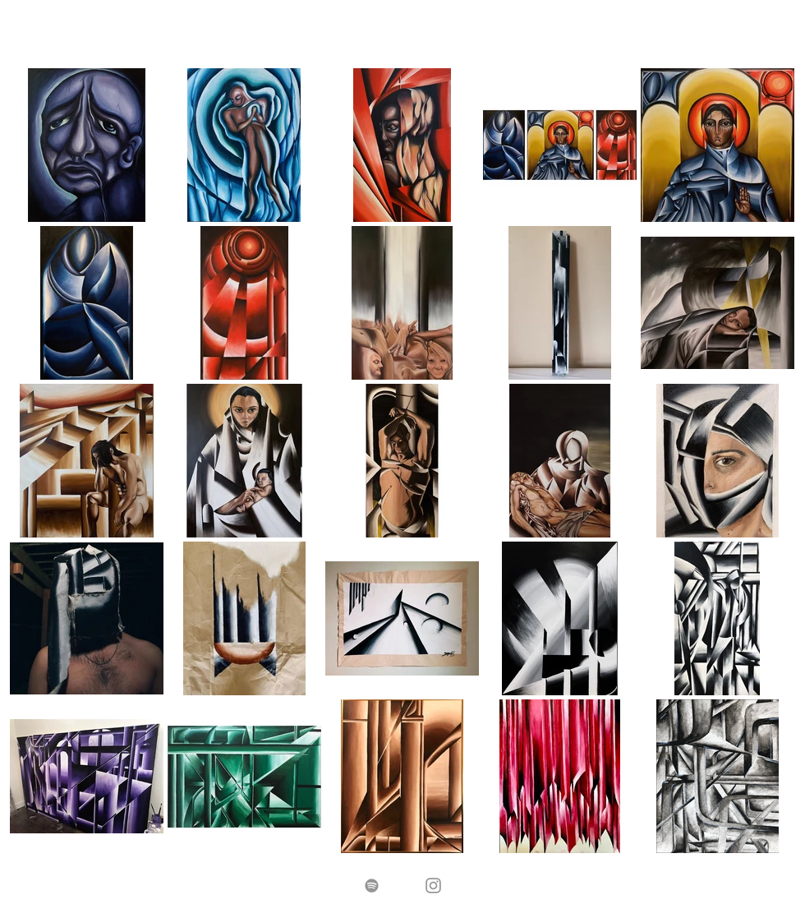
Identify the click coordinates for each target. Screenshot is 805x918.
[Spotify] (371, 885)
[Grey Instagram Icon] (433, 885)
